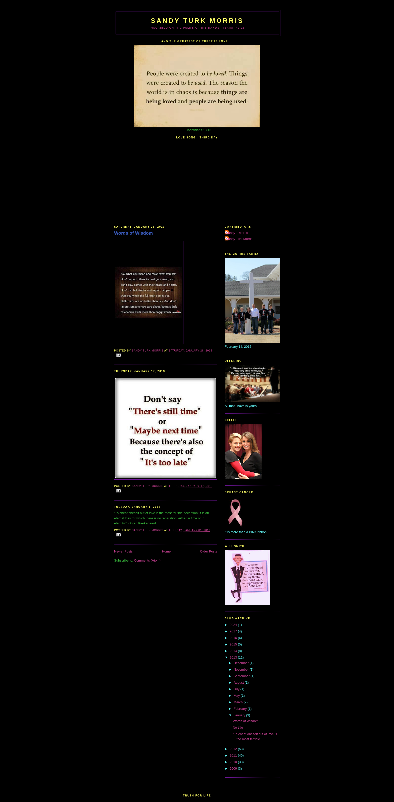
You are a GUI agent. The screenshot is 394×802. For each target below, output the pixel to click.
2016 (234, 638)
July (237, 689)
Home (166, 551)
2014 (234, 651)
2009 (234, 768)
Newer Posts (123, 551)
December (242, 663)
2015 (234, 644)
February (241, 709)
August (239, 682)
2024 (234, 625)
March (239, 702)
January (240, 715)
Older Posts (208, 551)
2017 (234, 631)
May (237, 695)
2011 (234, 755)
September (242, 676)
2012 (234, 749)
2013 (234, 657)
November (242, 669)
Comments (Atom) (147, 560)
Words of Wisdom (133, 233)
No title (238, 727)
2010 (234, 762)
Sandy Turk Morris (197, 20)
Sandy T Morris (237, 233)
